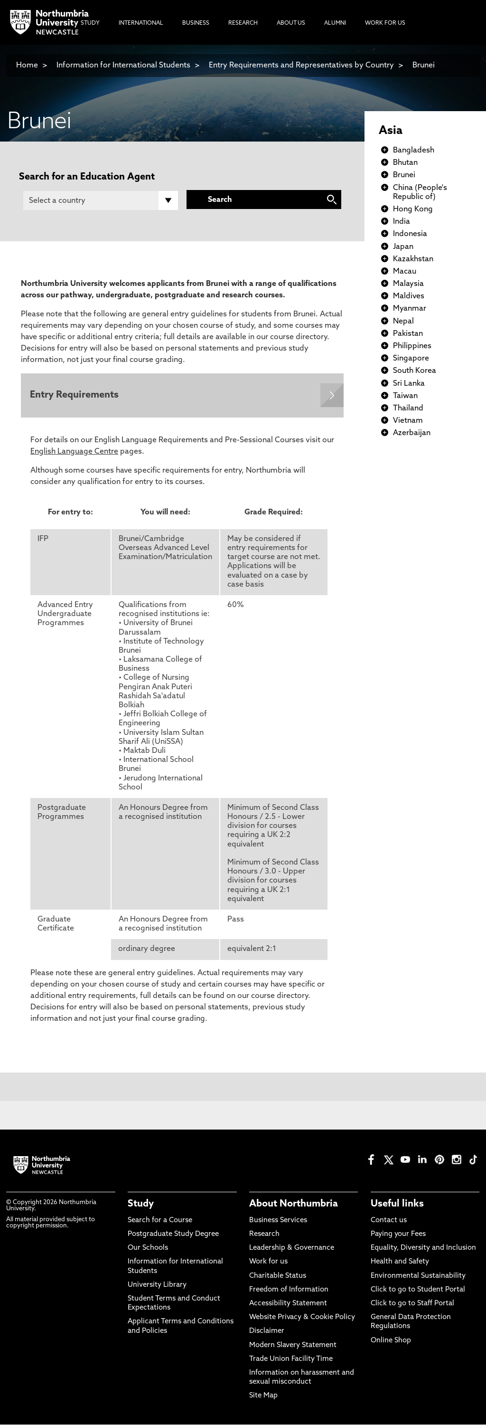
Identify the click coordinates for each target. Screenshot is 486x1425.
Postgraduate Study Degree (173, 1234)
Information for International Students (123, 65)
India (401, 222)
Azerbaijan (411, 433)
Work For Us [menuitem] (385, 23)
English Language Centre (74, 452)
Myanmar (409, 309)
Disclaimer (266, 1332)
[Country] (100, 200)
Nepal (403, 321)
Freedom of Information (288, 1290)
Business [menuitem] (195, 23)
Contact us (389, 1221)
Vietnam (408, 421)
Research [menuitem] (243, 23)
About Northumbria (293, 1204)
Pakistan (408, 334)
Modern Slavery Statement (292, 1345)
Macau (404, 272)
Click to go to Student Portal (418, 1290)
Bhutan (405, 163)
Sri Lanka (409, 384)
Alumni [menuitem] (335, 23)
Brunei (423, 65)
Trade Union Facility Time (291, 1359)
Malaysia (408, 284)
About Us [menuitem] (291, 23)
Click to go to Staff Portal (412, 1304)
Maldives (408, 296)
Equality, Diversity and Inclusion (423, 1248)
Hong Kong (413, 209)
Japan (403, 247)
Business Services (278, 1221)
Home (27, 65)
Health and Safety (400, 1262)
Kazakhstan (413, 259)
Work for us (268, 1262)
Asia (390, 131)
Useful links (397, 1204)
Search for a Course (160, 1221)
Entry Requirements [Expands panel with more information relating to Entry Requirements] (74, 395)
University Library (157, 1285)
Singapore (411, 358)
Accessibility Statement (288, 1304)
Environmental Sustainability (418, 1276)
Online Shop (391, 1341)
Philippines (412, 346)
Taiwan (405, 396)
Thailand (408, 408)
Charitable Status (277, 1276)
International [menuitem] (141, 23)
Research (264, 1234)
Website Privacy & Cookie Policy (302, 1317)
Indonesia (410, 234)
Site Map (263, 1396)
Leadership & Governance (291, 1248)
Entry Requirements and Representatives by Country (301, 65)
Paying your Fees (398, 1234)
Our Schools (148, 1248)
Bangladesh (413, 150)
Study (141, 1204)
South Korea (414, 371)
